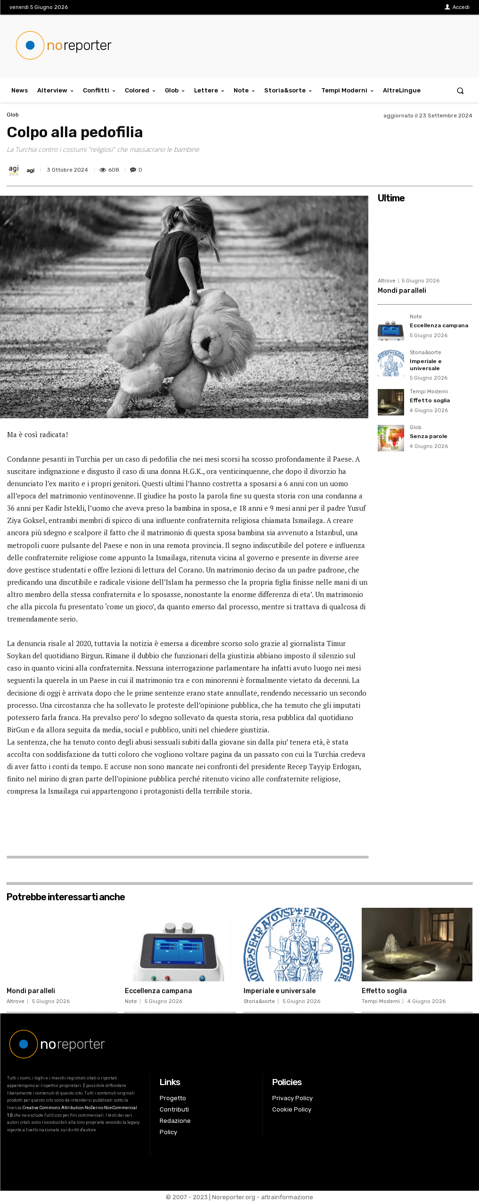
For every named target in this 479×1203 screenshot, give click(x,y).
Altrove (387, 280)
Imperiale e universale (426, 364)
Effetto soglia (430, 400)
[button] (460, 90)
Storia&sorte (425, 353)
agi (30, 170)
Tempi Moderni (429, 392)
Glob (13, 114)
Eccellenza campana (439, 325)
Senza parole (428, 436)
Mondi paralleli (402, 291)
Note (416, 317)
